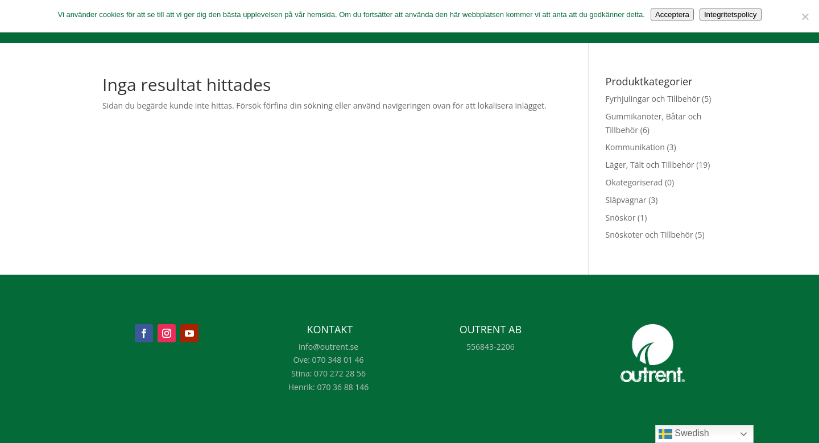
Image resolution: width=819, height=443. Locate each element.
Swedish (684, 434)
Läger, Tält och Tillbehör (650, 164)
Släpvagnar (626, 199)
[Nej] (804, 16)
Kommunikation (635, 147)
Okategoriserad (634, 182)
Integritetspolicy (730, 14)
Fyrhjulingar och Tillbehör (653, 98)
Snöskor (621, 217)
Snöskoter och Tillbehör (649, 234)
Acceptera (672, 14)
